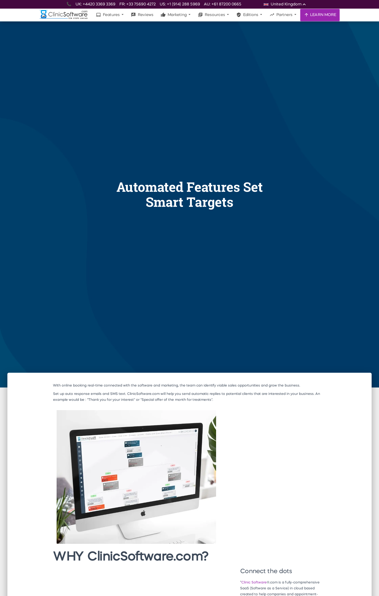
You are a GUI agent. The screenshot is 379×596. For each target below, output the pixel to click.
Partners (281, 14)
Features (108, 14)
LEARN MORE (320, 14)
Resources (212, 14)
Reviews (142, 14)
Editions (247, 14)
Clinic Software (254, 582)
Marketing (174, 14)
